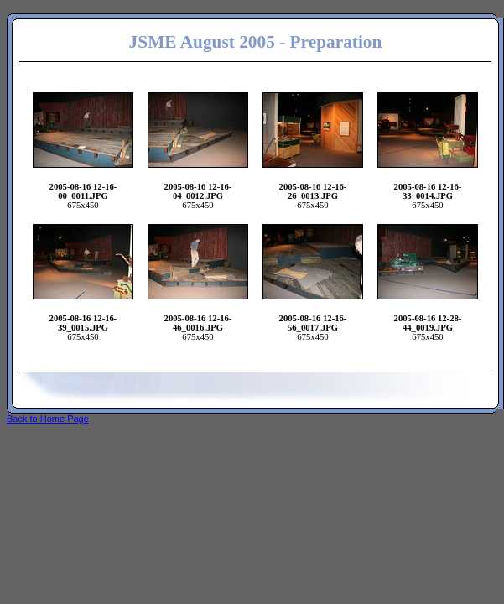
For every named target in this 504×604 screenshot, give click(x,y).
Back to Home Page (48, 419)
